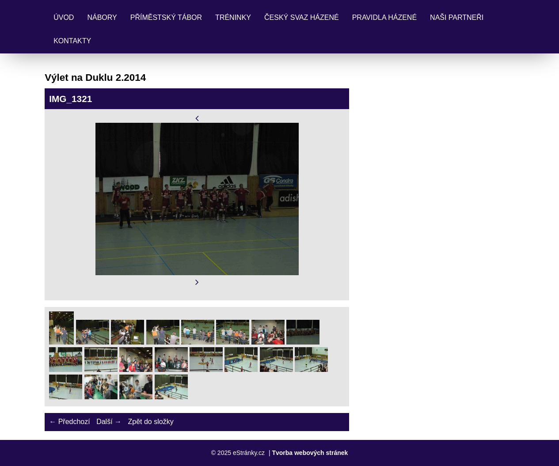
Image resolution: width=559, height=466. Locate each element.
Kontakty (72, 41)
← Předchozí (69, 421)
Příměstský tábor (166, 17)
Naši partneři (456, 17)
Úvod (63, 17)
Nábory (102, 17)
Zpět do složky (150, 421)
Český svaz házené (301, 17)
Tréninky (233, 17)
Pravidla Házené (384, 17)
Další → (109, 421)
